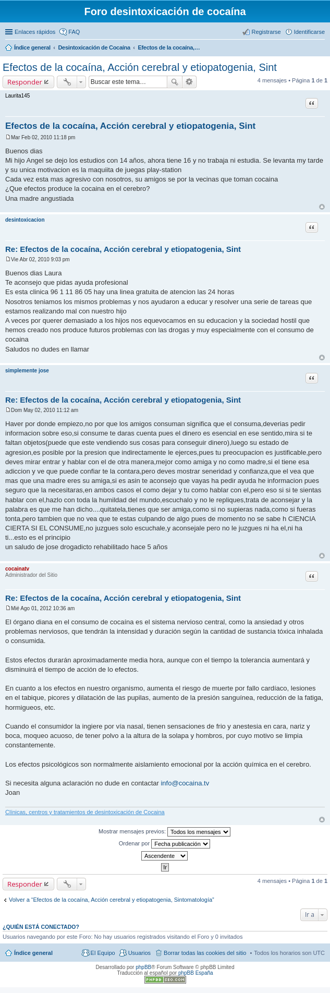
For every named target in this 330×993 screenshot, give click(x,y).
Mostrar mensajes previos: (164, 832)
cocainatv (17, 569)
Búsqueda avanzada (189, 82)
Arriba (322, 207)
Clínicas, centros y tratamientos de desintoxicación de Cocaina (85, 812)
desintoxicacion (25, 220)
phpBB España (195, 973)
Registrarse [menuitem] (265, 32)
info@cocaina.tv (185, 783)
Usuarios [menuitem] (139, 953)
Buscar (174, 82)
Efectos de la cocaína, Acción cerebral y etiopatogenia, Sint (140, 67)
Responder (24, 82)
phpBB (143, 967)
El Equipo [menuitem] (103, 953)
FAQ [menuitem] (74, 32)
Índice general (33, 953)
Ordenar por (164, 844)
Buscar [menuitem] (321, 48)
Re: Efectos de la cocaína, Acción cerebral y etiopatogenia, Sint (123, 249)
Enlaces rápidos (35, 32)
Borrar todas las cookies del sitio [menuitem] (205, 953)
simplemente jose (27, 370)
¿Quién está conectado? (41, 927)
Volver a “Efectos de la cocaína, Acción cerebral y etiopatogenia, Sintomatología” (111, 900)
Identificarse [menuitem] (309, 32)
